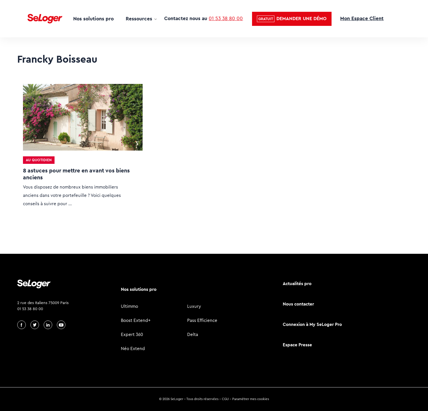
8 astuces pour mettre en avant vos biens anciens (76, 174)
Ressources (139, 18)
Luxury (194, 306)
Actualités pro (297, 283)
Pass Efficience (202, 320)
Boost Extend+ (136, 320)
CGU (225, 399)
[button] (292, 19)
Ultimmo (129, 306)
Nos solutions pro (93, 18)
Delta (192, 334)
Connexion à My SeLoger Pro (312, 324)
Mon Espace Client (362, 18)
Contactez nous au (203, 18)
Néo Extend (133, 348)
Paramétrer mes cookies (250, 399)
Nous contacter (298, 304)
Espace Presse (297, 344)
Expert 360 (132, 334)
